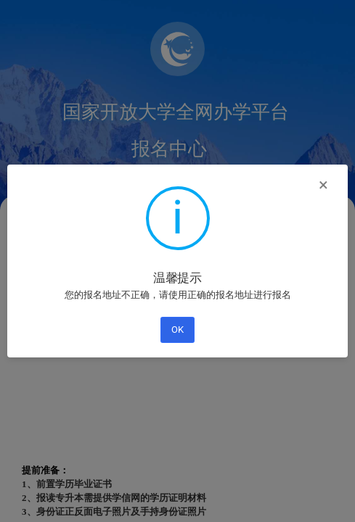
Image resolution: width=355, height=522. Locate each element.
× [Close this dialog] (323, 185)
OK (177, 329)
